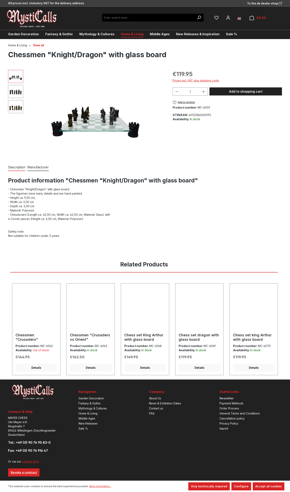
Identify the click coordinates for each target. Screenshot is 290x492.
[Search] (199, 18)
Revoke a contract (24, 472)
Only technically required (209, 486)
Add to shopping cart (245, 91)
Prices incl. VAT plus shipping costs (196, 80)
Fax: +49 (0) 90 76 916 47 (28, 450)
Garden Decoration (91, 398)
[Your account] (228, 18)
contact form (30, 461)
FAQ (151, 413)
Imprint (224, 428)
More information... (100, 486)
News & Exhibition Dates (165, 403)
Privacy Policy (229, 423)
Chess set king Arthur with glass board (252, 337)
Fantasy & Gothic (90, 403)
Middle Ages (87, 418)
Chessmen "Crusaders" (27, 337)
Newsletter (227, 398)
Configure (241, 486)
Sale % (83, 428)
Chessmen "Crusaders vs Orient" (90, 337)
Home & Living (88, 413)
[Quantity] (190, 91)
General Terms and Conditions (240, 413)
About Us (155, 398)
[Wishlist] (216, 18)
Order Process (229, 408)
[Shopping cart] (258, 18)
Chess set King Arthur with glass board (143, 337)
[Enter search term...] (148, 18)
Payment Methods (231, 403)
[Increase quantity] (204, 91)
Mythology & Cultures (93, 408)
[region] (86, 113)
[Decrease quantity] (177, 91)
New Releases (88, 423)
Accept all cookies (268, 486)
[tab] (16, 167)
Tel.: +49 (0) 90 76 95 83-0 (29, 442)
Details (36, 367)
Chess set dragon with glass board (199, 337)
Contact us (156, 408)
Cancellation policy (232, 418)
